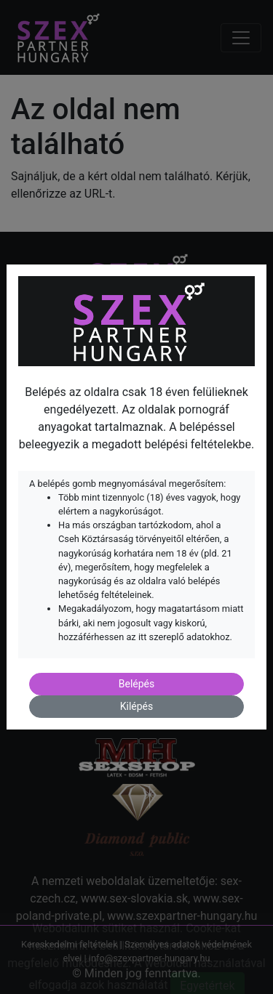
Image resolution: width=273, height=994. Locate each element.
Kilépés (137, 706)
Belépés (137, 684)
